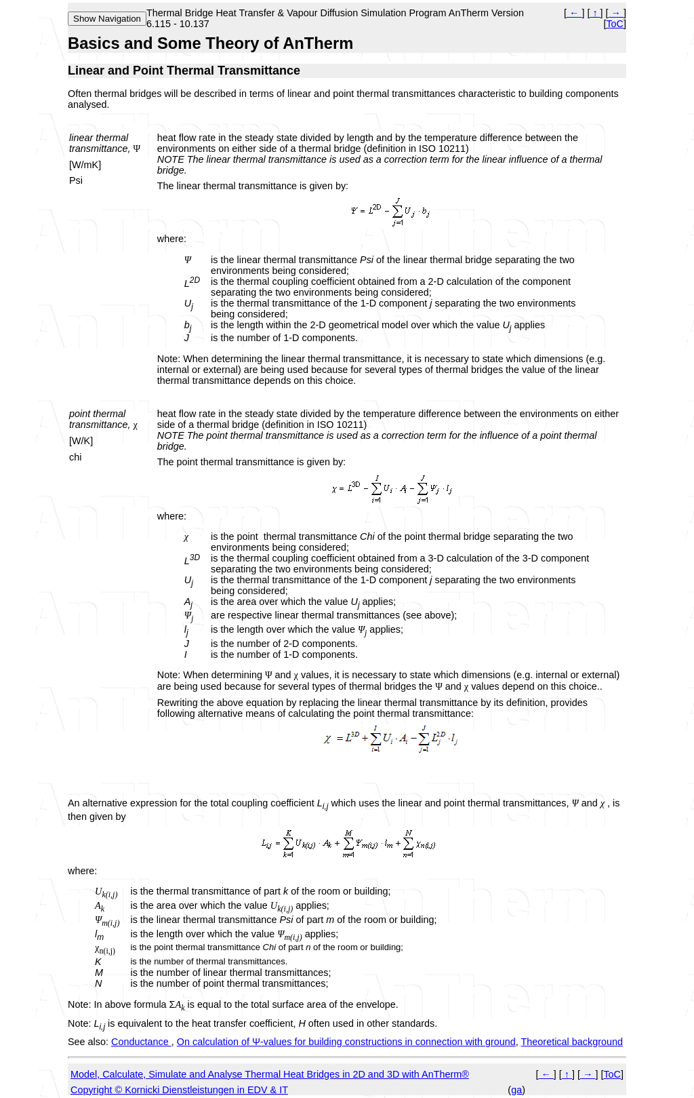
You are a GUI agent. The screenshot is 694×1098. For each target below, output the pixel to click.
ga (516, 1089)
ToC (615, 23)
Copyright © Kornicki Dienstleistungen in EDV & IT (179, 1089)
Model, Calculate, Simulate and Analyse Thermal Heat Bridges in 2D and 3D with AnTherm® (269, 1074)
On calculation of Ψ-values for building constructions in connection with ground (346, 1041)
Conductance (141, 1041)
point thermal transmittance (98, 419)
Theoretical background (572, 1041)
